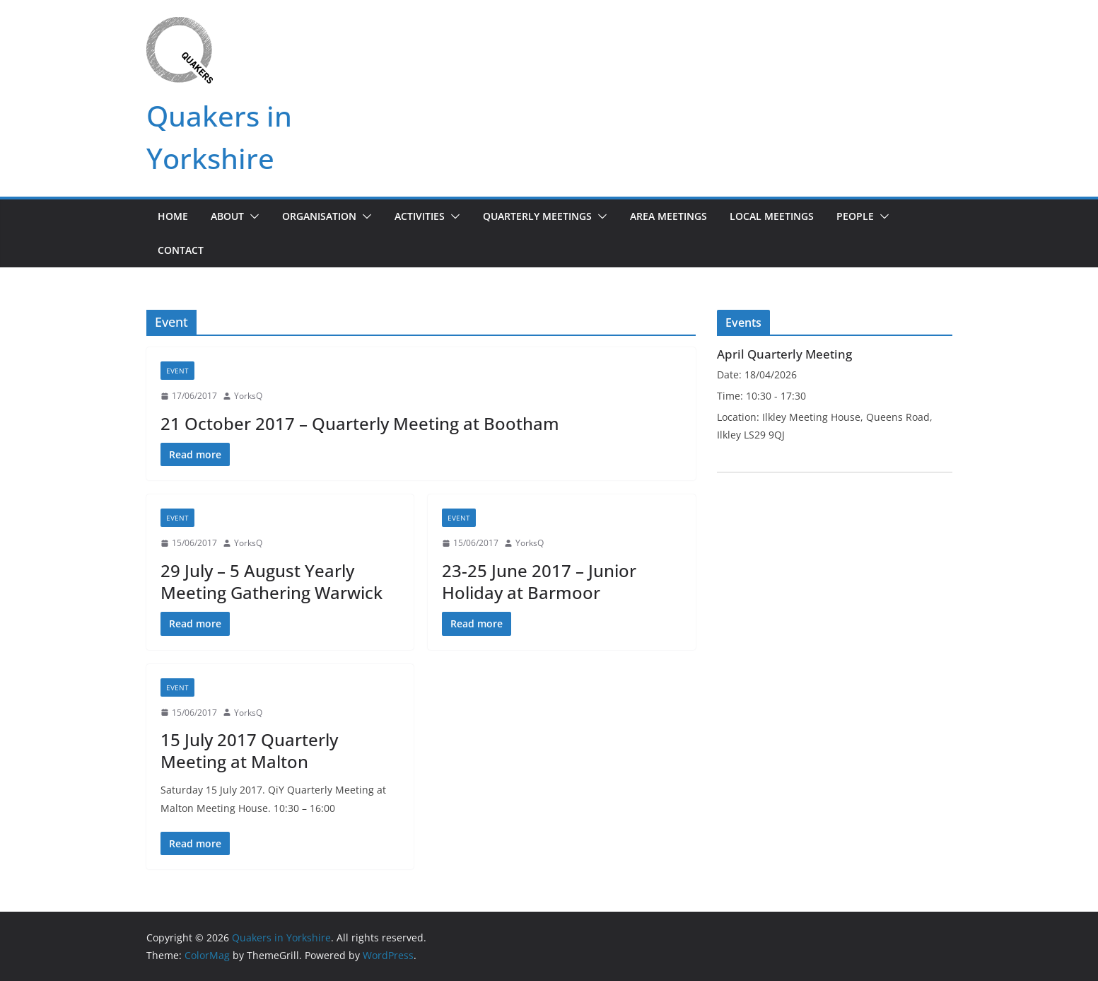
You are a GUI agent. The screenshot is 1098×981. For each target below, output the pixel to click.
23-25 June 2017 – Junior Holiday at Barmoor (539, 581)
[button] (251, 216)
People (855, 216)
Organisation (319, 216)
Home (173, 216)
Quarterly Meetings (537, 216)
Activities (420, 216)
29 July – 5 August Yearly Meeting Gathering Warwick (271, 581)
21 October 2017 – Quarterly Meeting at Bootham (359, 423)
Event (177, 371)
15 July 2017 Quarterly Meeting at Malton (249, 750)
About (227, 216)
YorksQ (248, 396)
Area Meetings (668, 216)
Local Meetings (772, 216)
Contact (181, 250)
